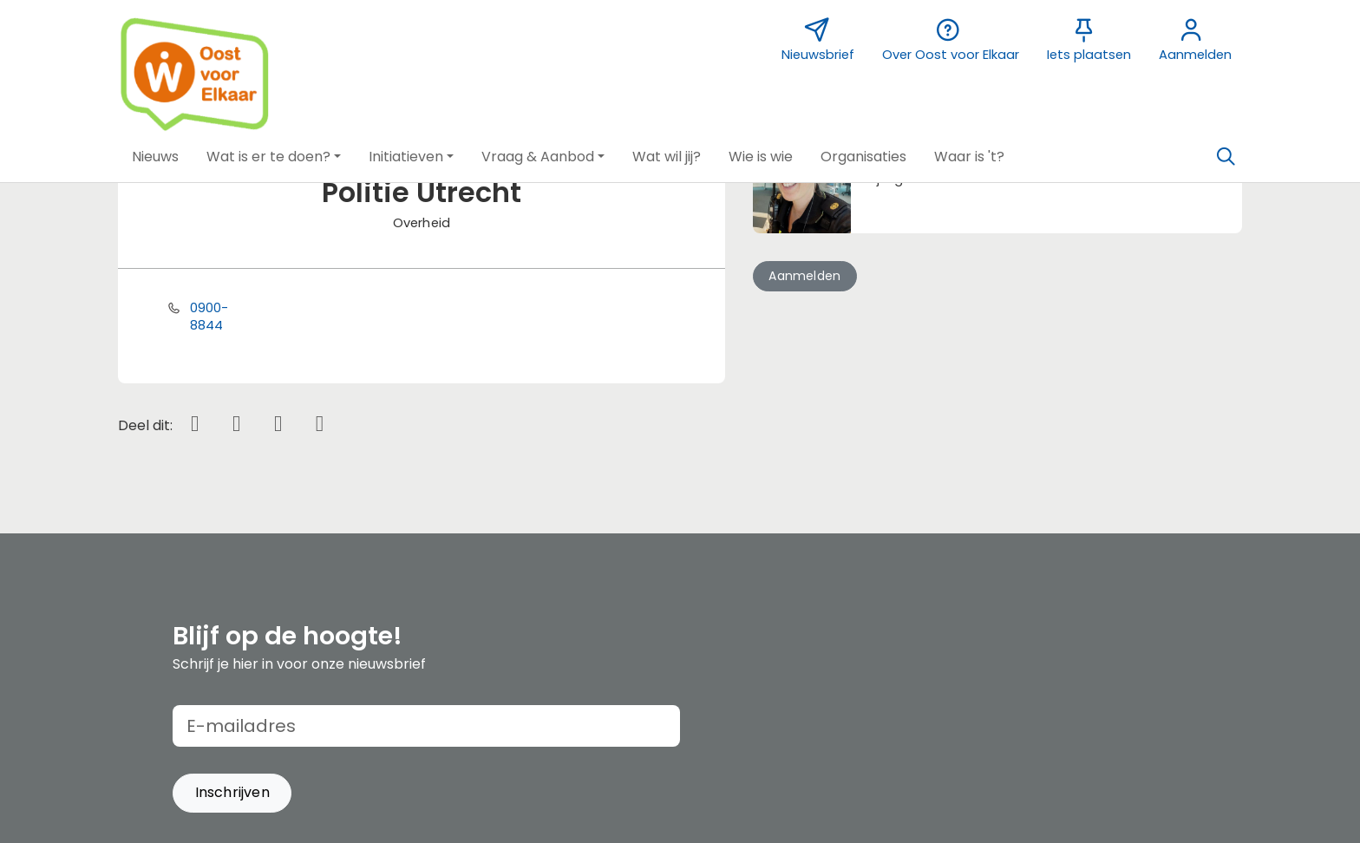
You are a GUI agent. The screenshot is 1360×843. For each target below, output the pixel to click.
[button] (155, 157)
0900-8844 (209, 316)
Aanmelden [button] (804, 275)
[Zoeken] (1225, 156)
